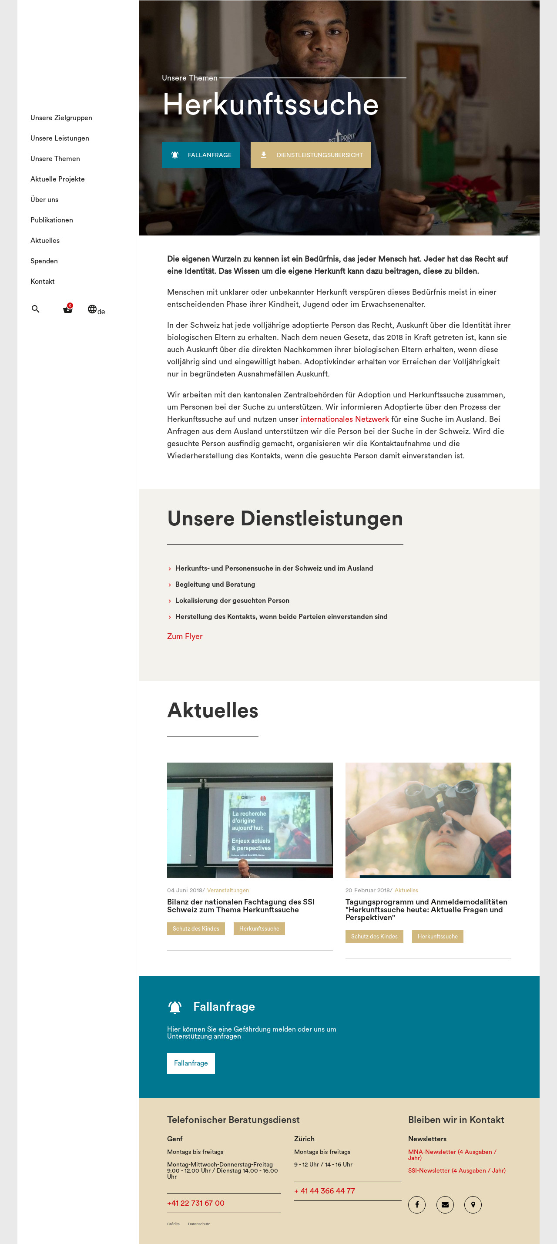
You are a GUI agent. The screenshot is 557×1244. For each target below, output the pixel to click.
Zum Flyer (185, 636)
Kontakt (42, 281)
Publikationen (51, 220)
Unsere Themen (55, 158)
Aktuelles (45, 240)
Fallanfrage (191, 1063)
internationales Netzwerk (345, 419)
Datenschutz (199, 1224)
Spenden (44, 261)
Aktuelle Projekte (57, 179)
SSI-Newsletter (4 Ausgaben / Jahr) (457, 1171)
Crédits (173, 1224)
